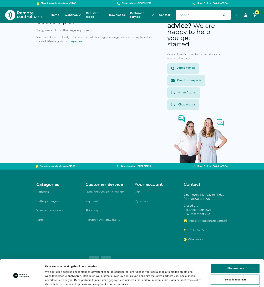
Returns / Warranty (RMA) (102, 219)
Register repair (92, 15)
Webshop (71, 14)
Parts (40, 219)
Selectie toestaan (235, 264)
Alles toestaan (235, 253)
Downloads (117, 14)
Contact (164, 14)
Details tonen (186, 280)
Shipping (91, 210)
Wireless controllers (49, 210)
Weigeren (235, 275)
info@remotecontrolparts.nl (205, 220)
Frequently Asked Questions (104, 192)
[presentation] (203, 15)
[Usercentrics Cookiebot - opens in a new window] (22, 280)
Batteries (42, 192)
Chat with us (183, 104)
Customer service (137, 15)
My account (143, 201)
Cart (137, 192)
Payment (91, 201)
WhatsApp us (183, 92)
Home (55, 14)
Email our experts (186, 80)
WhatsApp (193, 239)
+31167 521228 (183, 68)
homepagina (74, 41)
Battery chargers (47, 201)
